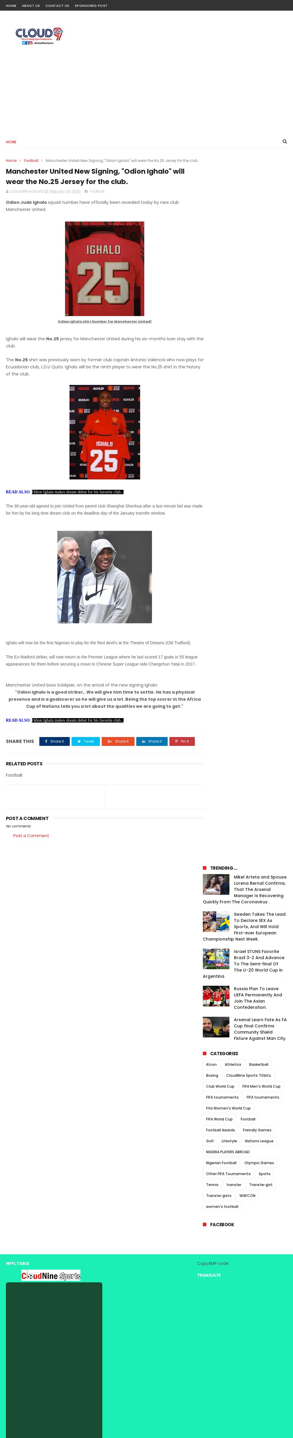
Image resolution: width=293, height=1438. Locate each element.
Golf (210, 451)
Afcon (211, 374)
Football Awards (220, 440)
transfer (233, 494)
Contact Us (57, 5)
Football (31, 160)
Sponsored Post (91, 5)
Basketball (258, 374)
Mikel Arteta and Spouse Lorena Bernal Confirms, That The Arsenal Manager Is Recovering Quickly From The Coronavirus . (244, 199)
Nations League (259, 451)
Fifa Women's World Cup (228, 418)
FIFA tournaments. (263, 407)
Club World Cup (220, 396)
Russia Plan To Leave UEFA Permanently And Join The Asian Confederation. (258, 308)
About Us (31, 5)
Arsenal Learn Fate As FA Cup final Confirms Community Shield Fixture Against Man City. (260, 339)
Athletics (233, 374)
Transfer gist (261, 494)
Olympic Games (259, 473)
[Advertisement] (179, 84)
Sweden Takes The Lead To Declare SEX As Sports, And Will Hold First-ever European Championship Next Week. (244, 237)
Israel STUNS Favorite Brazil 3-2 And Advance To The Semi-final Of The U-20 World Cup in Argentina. (243, 274)
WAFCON (247, 505)
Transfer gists (219, 505)
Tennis (212, 494)
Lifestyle (229, 451)
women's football (222, 516)
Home (11, 5)
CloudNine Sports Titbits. (249, 385)
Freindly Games (257, 440)
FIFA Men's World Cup (261, 396)
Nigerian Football (221, 473)
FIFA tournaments (222, 407)
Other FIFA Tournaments (228, 484)
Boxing (212, 385)
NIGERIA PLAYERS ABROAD (228, 462)
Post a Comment (31, 863)
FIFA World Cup (219, 429)
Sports (265, 484)
